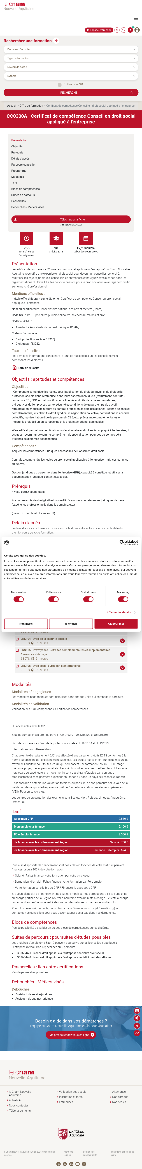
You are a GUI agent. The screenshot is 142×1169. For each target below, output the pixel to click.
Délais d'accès (20, 158)
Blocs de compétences (25, 189)
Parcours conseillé (22, 164)
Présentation (19, 140)
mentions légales (68, 1153)
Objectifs (17, 146)
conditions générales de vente (122, 1153)
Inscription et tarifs (71, 1097)
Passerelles (18, 201)
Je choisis (71, 623)
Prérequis (17, 152)
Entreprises (66, 1102)
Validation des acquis (72, 1091)
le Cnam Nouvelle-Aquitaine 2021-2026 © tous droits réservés (29, 1153)
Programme (18, 170)
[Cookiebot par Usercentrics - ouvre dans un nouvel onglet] (122, 542)
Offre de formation (31, 105)
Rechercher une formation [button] (28, 40)
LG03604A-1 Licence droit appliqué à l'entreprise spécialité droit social (59, 953)
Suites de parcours (23, 195)
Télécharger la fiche (49, 219)
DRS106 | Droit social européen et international (50, 665)
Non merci (25, 623)
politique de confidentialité (90, 1153)
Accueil (11, 105)
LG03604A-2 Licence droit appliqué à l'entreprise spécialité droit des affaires (63, 957)
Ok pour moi (116, 623)
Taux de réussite (28, 368)
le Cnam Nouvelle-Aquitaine (20, 1093)
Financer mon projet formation (94, 908)
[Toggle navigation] (138, 18)
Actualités (15, 1100)
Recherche (69, 92)
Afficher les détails (119, 612)
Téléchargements (20, 1110)
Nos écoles (119, 1102)
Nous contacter (18, 1105)
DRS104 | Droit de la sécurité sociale (43, 639)
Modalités (17, 176)
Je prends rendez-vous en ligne (72, 1035)
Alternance (119, 1091)
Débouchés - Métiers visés (27, 207)
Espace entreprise (100, 30)
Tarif (14, 183)
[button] (123, 641)
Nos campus (120, 1097)
